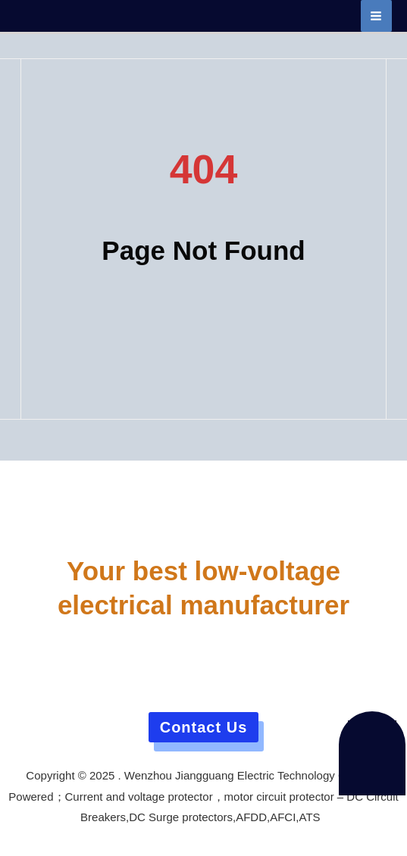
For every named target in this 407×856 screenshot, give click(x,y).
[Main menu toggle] (377, 16)
